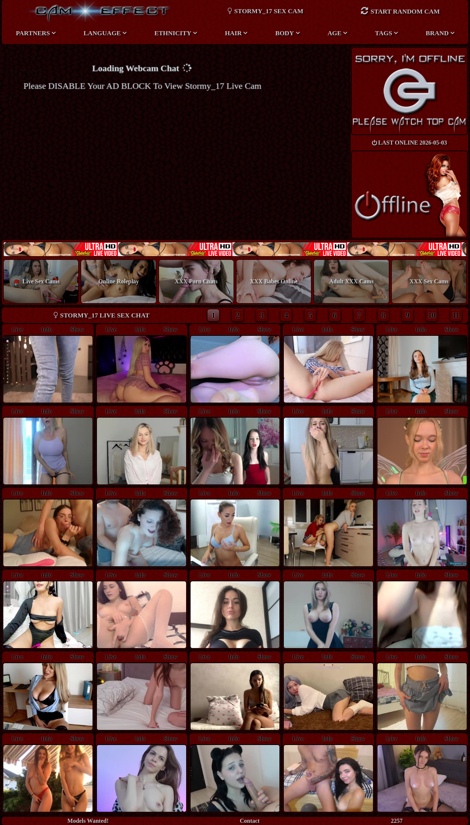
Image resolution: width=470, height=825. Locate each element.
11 (456, 315)
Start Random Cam (400, 11)
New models (235, 249)
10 (431, 315)
